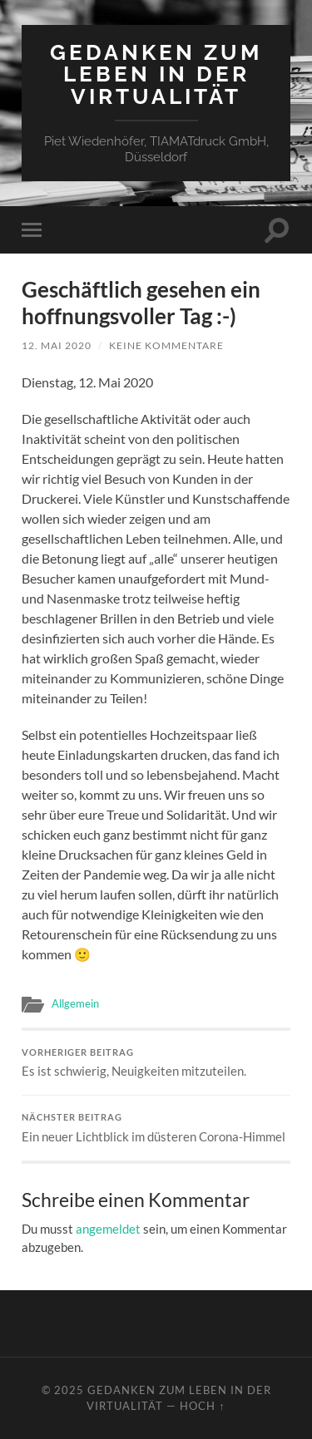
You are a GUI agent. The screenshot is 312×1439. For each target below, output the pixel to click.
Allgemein (75, 1003)
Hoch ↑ (202, 1405)
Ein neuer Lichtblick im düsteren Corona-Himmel (156, 1128)
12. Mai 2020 (57, 345)
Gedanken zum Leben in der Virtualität (156, 74)
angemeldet (108, 1228)
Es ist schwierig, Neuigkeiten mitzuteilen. (156, 1063)
